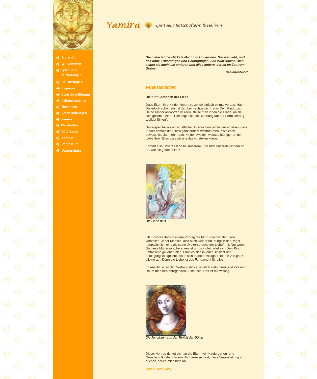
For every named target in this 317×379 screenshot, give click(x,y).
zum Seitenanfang (159, 369)
